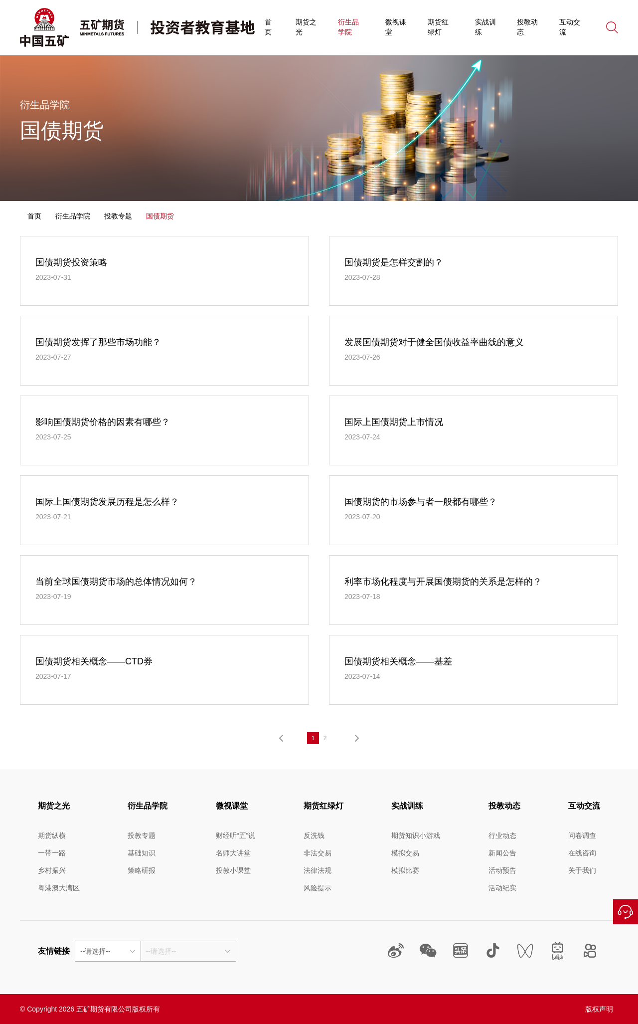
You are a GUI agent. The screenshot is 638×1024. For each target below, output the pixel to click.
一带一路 (52, 853)
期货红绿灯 (438, 27)
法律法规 (317, 870)
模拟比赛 (405, 870)
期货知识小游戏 (415, 835)
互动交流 (569, 27)
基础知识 (142, 853)
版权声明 (599, 1009)
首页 (268, 27)
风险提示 (317, 888)
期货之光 (306, 27)
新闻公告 (502, 853)
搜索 (612, 27)
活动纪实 (502, 888)
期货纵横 (52, 835)
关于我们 (582, 870)
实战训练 (485, 27)
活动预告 (502, 870)
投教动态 (527, 27)
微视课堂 (395, 27)
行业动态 (502, 835)
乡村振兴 (52, 870)
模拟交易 (405, 853)
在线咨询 (625, 911)
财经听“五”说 (235, 835)
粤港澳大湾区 (59, 888)
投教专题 (118, 216)
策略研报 (142, 870)
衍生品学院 (348, 27)
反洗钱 (314, 835)
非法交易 (317, 853)
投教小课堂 (233, 870)
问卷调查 (582, 835)
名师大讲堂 (233, 853)
